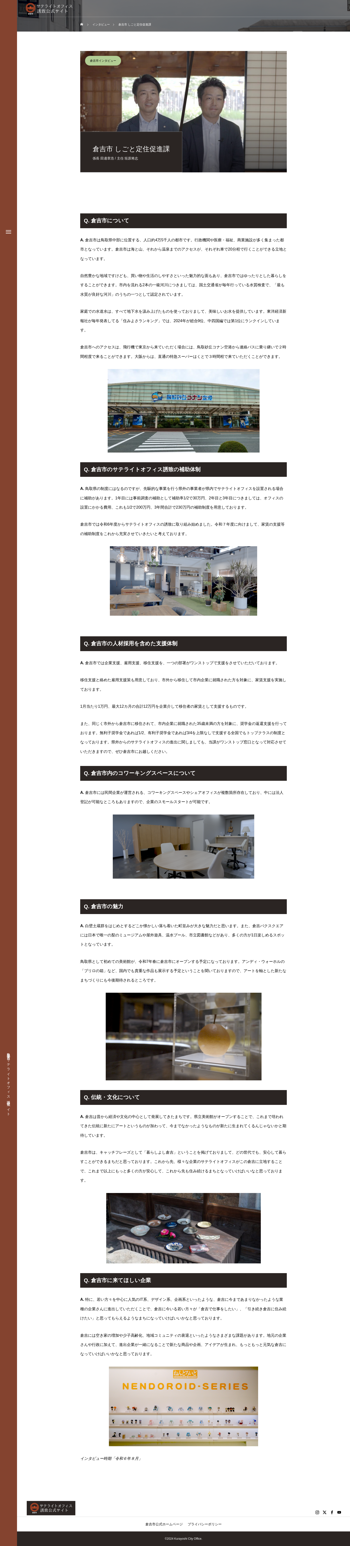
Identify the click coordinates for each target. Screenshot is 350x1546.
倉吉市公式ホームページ (164, 1524)
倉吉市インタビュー (103, 60)
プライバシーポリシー (205, 1524)
